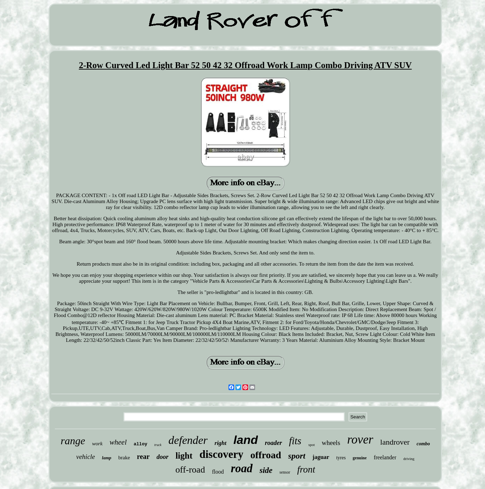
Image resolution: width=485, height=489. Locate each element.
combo (423, 443)
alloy (140, 444)
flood (218, 472)
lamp (106, 457)
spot (311, 445)
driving (408, 458)
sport (296, 455)
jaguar (320, 457)
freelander (385, 457)
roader (273, 442)
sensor (285, 472)
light (184, 455)
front (306, 469)
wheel (118, 442)
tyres (341, 457)
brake (124, 457)
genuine (360, 457)
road (241, 468)
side (266, 470)
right (220, 443)
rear (143, 456)
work (97, 443)
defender (188, 440)
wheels (331, 442)
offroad (265, 455)
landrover (395, 442)
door (162, 456)
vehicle (85, 456)
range (73, 440)
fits (295, 440)
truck (158, 445)
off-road (190, 470)
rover (360, 439)
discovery (222, 454)
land (245, 439)
